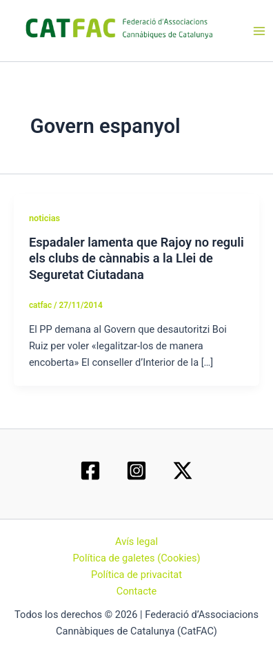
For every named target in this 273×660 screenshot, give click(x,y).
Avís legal (136, 541)
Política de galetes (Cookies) (136, 558)
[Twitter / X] (182, 470)
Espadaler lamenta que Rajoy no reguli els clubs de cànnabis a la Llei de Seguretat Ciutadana (136, 258)
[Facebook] (90, 470)
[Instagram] (136, 470)
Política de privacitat (136, 574)
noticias (44, 218)
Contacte (137, 591)
